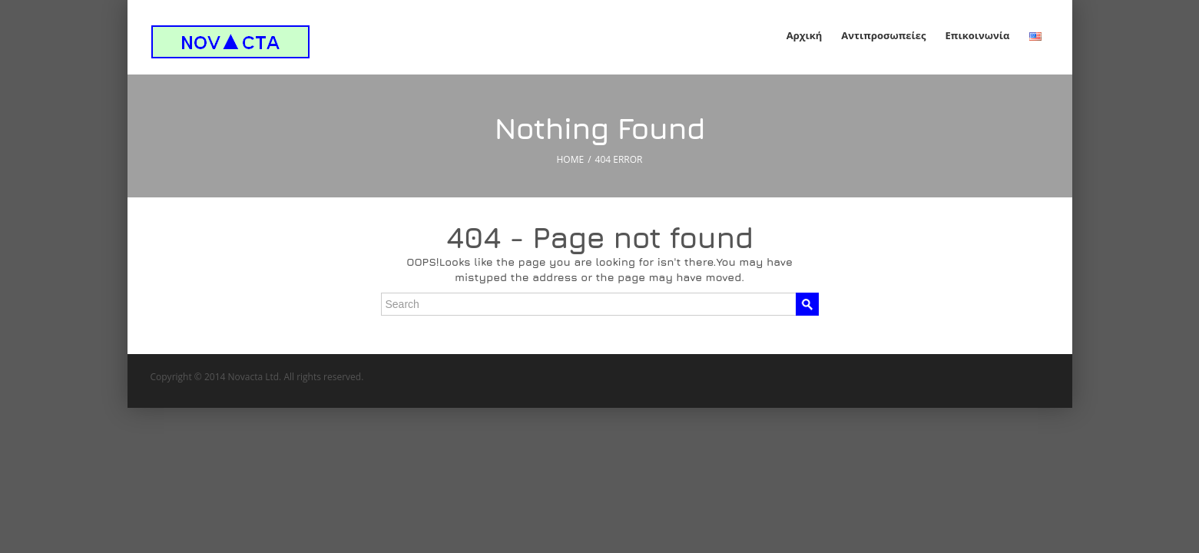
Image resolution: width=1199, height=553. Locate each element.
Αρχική (805, 35)
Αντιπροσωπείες (883, 35)
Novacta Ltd (254, 376)
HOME (571, 159)
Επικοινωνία (978, 35)
